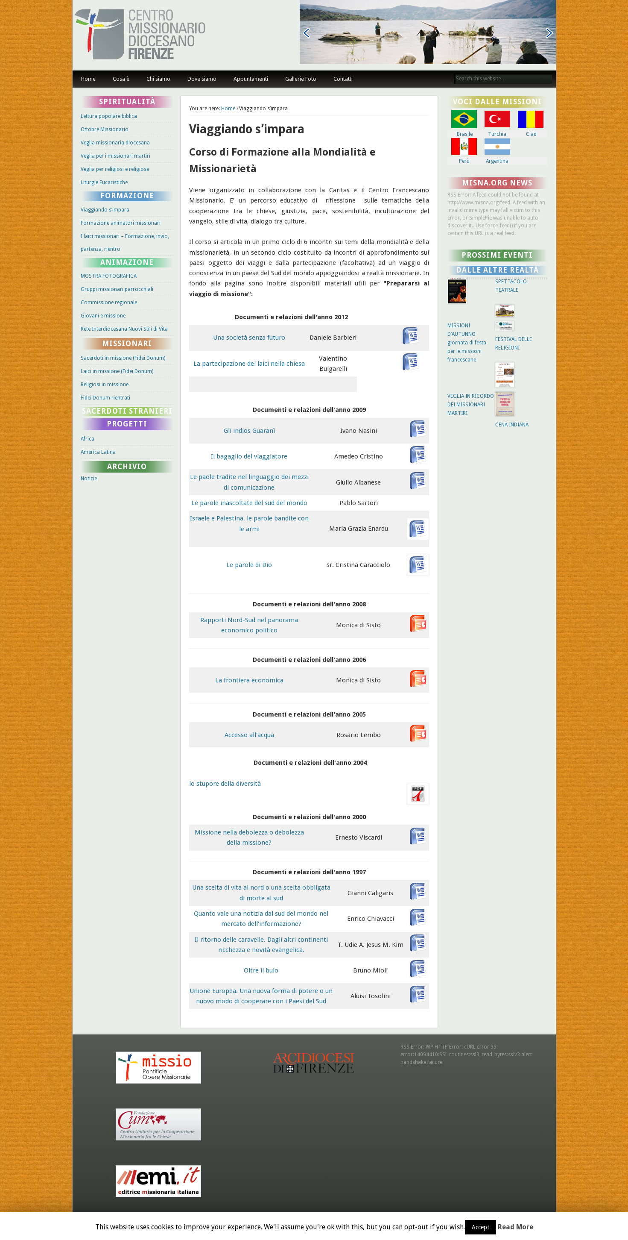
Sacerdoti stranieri (127, 411)
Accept (480, 1227)
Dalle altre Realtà (497, 270)
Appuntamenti (251, 79)
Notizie (89, 479)
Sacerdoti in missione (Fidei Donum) (123, 358)
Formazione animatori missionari (121, 223)
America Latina (98, 452)
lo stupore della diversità (225, 783)
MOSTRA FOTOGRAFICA (109, 276)
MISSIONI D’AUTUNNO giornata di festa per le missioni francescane (466, 343)
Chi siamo (158, 79)
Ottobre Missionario (105, 129)
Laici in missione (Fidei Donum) (117, 371)
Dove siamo (201, 79)
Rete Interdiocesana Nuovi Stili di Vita (124, 329)
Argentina (497, 161)
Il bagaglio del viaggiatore (249, 456)
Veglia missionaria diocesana (115, 143)
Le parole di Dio (249, 565)
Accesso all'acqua (249, 735)
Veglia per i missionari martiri (115, 156)
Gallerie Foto (300, 79)
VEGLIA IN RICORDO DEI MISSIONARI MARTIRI (470, 404)
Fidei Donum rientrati (105, 398)
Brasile (465, 134)
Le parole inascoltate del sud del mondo (249, 503)
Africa (87, 439)
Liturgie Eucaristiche (104, 182)
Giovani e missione (103, 316)
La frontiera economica (249, 680)
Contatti (343, 79)
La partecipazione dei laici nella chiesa (249, 363)
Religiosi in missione (105, 385)
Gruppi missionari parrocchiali (117, 289)
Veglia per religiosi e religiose (115, 169)
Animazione (127, 262)
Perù (464, 161)
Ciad (531, 134)
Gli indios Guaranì (249, 431)
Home (88, 79)
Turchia (497, 134)
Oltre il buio (261, 970)
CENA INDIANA (512, 425)
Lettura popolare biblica (109, 116)
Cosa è (121, 79)
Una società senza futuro (249, 337)
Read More (515, 1227)
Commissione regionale (109, 303)
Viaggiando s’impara (105, 210)
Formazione (127, 195)
